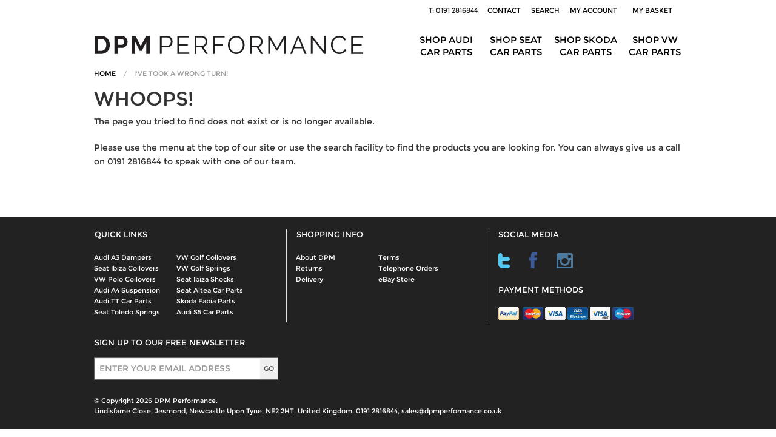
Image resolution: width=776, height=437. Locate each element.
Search (545, 10)
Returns (309, 268)
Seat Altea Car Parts (209, 290)
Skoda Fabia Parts (205, 301)
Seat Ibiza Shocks (205, 279)
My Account (593, 10)
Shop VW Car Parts (655, 46)
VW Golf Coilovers (206, 257)
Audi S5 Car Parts (204, 312)
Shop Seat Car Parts (516, 46)
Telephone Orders (408, 268)
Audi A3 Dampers (123, 257)
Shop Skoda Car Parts (585, 46)
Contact (504, 10)
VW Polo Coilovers (125, 279)
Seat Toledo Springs (127, 312)
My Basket (654, 10)
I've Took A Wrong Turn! (181, 73)
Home (105, 73)
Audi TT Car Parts (123, 301)
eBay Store (396, 279)
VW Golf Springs (203, 268)
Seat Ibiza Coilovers (126, 268)
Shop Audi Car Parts (446, 46)
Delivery (309, 279)
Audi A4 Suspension (127, 290)
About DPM (315, 257)
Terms (389, 257)
